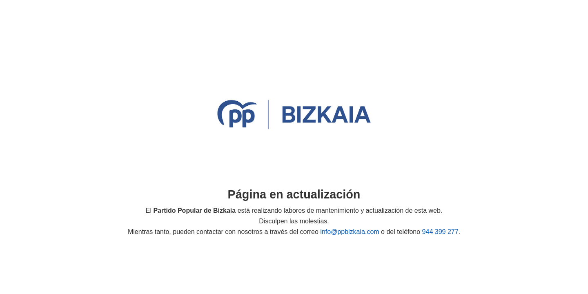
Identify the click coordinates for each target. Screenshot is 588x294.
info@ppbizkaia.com (349, 231)
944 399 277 (440, 231)
